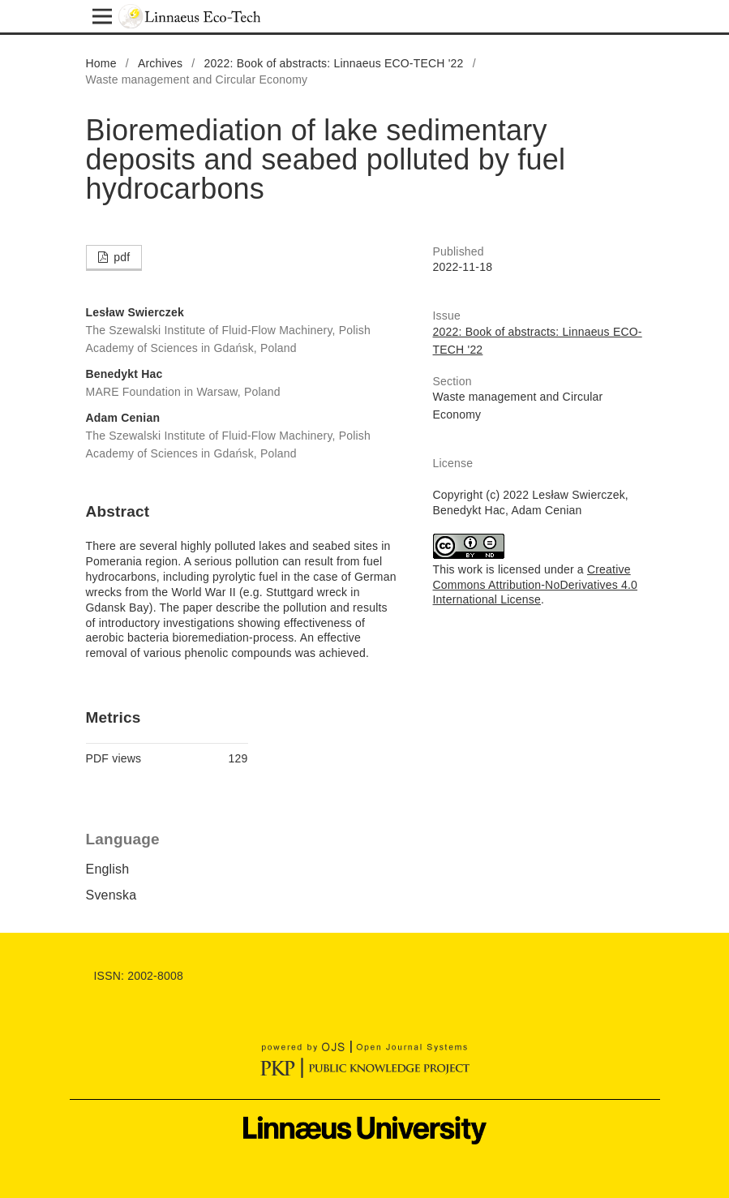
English (108, 869)
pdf (120, 257)
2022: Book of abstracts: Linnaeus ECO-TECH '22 (334, 63)
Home (101, 63)
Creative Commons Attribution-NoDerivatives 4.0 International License (535, 585)
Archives (160, 63)
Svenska (111, 895)
